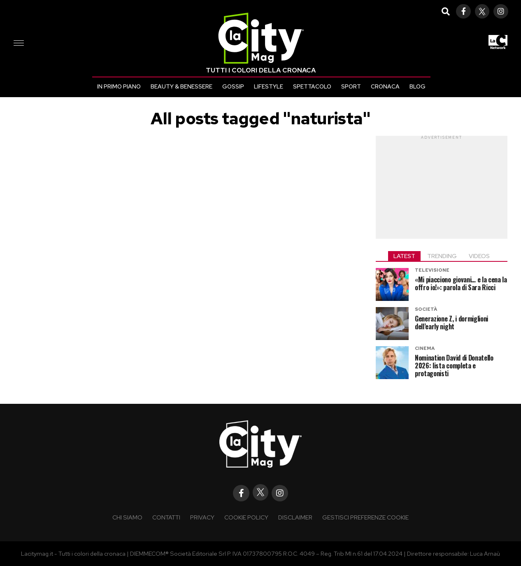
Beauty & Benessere (181, 86)
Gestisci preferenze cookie (365, 517)
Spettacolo (312, 86)
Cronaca (385, 86)
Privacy (202, 517)
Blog (417, 86)
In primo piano (119, 86)
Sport (351, 86)
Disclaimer (295, 517)
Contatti (166, 517)
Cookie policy (246, 517)
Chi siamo (127, 517)
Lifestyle (268, 86)
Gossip (233, 86)
